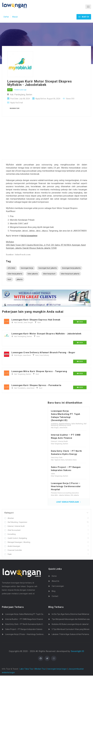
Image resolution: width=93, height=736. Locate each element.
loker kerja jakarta (15, 274)
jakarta (19, 279)
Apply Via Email (15, 103)
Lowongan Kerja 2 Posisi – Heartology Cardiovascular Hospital (66, 486)
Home (54, 576)
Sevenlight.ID (77, 651)
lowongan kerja (27, 268)
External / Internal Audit (15, 526)
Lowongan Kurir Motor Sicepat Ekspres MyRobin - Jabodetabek (46, 333)
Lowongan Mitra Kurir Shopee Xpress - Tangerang (39, 371)
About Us (55, 581)
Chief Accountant (13, 530)
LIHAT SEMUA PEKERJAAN (68, 502)
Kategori (9, 512)
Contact (55, 596)
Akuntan (9, 518)
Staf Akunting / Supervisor (16, 522)
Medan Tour (40, 669)
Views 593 (68, 99)
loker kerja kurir (49, 274)
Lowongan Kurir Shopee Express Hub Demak (35, 319)
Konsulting (10, 534)
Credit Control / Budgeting (16, 538)
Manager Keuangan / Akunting (17, 542)
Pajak (8, 554)
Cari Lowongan (58, 586)
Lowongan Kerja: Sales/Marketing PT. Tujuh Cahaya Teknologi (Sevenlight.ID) (36, 614)
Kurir (9, 90)
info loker (11, 268)
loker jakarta (33, 274)
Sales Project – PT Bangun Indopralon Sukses (23, 629)
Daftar (6, 17)
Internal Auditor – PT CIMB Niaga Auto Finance (24, 619)
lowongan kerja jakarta (71, 268)
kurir (9, 279)
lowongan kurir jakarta (48, 268)
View (80, 322)
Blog (53, 591)
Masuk (15, 17)
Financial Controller (13, 550)
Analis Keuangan (12, 546)
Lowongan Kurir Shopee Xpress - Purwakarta (36, 385)
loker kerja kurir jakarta (70, 274)
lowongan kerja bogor (57, 669)
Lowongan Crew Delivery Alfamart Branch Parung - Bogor (43, 352)
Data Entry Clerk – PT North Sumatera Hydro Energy (26, 624)
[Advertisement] (37, 138)
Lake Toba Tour (27, 669)
